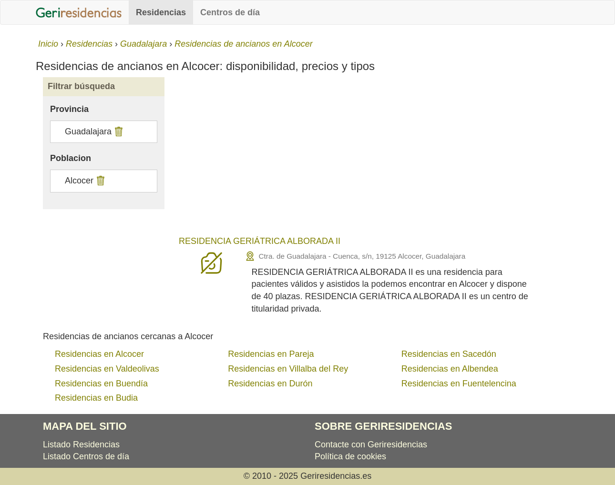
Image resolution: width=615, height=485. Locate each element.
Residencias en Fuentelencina (458, 383)
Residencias (161, 12)
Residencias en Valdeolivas (107, 369)
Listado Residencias (81, 444)
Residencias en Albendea (449, 369)
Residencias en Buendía (101, 383)
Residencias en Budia (96, 398)
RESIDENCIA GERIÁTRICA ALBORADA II (259, 241)
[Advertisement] (375, 158)
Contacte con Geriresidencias (371, 444)
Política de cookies (350, 456)
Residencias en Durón (270, 383)
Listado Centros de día (86, 456)
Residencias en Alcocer (99, 354)
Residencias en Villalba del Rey (288, 369)
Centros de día (230, 12)
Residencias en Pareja (271, 354)
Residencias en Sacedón (448, 354)
